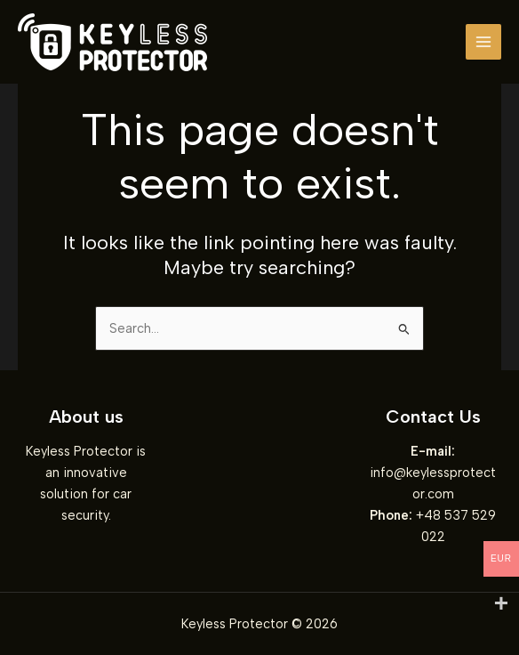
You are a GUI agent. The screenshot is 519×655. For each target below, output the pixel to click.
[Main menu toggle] (483, 42)
